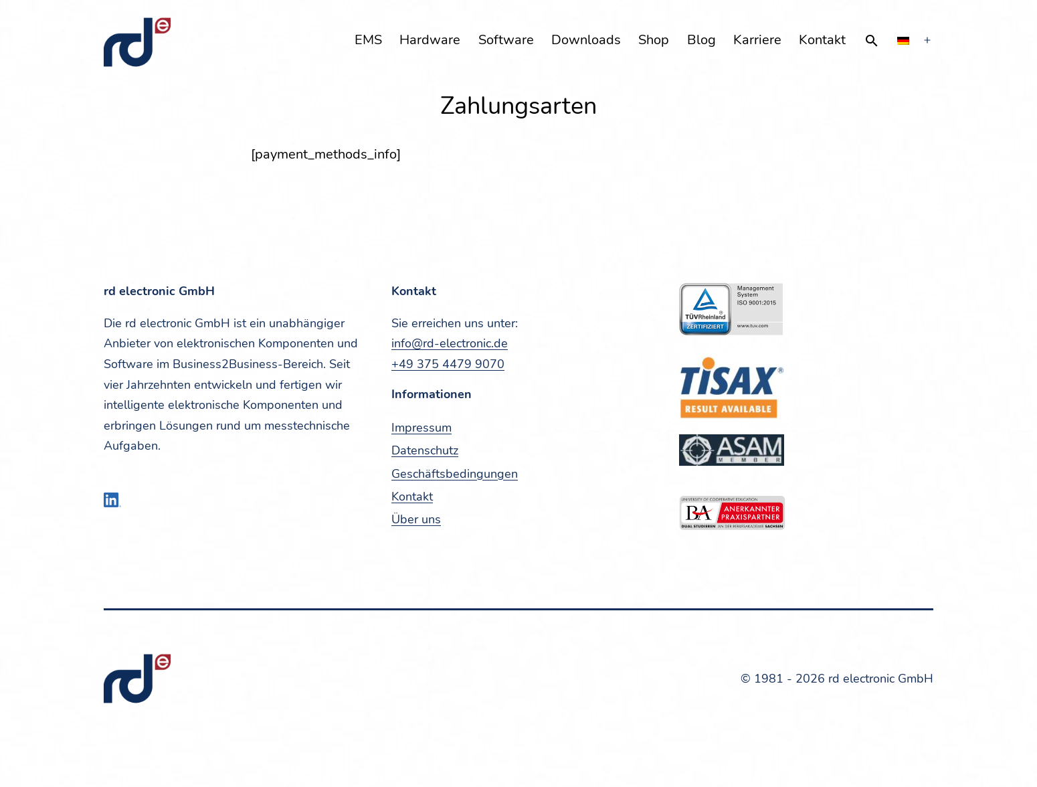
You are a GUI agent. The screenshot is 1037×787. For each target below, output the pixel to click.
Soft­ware (506, 40)
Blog (701, 40)
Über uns (416, 519)
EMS (368, 40)
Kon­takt (822, 40)
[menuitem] (903, 40)
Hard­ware (429, 40)
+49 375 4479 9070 (447, 364)
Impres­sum (421, 428)
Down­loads (586, 40)
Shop (653, 40)
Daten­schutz (424, 450)
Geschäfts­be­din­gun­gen (454, 474)
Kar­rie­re (757, 40)
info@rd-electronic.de (449, 343)
